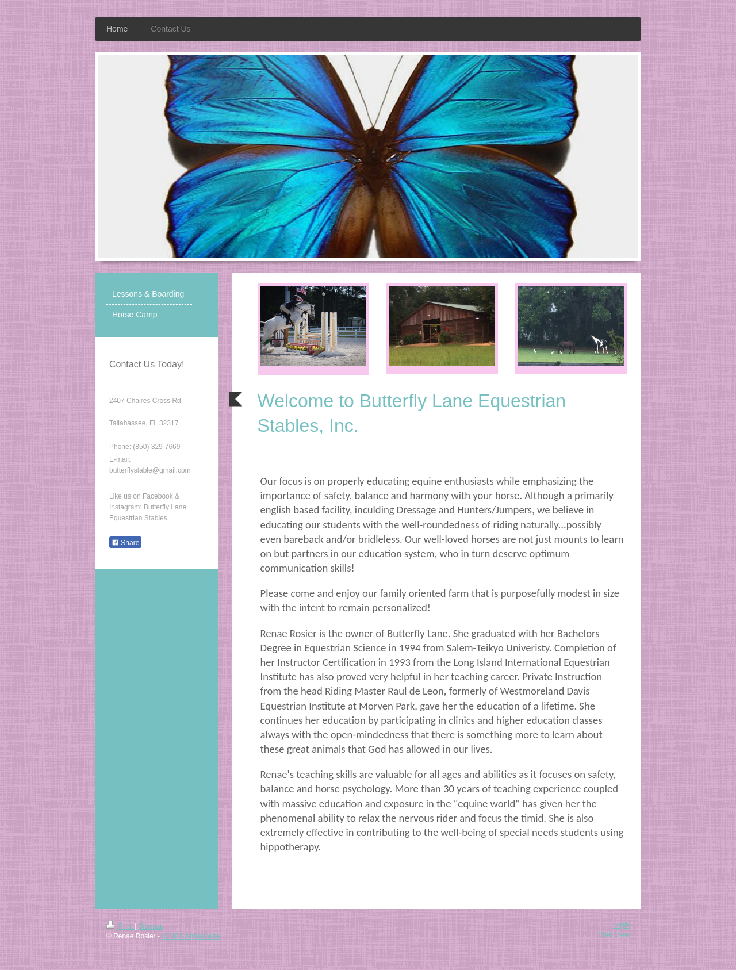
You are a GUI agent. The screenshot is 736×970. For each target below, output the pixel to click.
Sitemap (151, 926)
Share (125, 543)
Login (621, 925)
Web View (614, 935)
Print (120, 926)
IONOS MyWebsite (191, 936)
